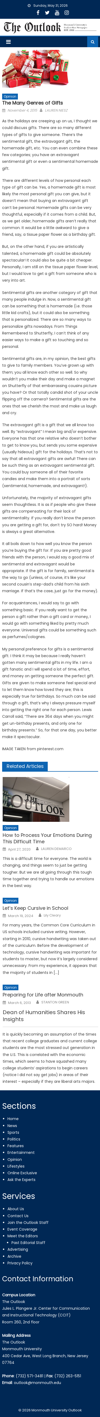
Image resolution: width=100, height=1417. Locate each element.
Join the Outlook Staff (28, 1222)
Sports (13, 1132)
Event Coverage (22, 1229)
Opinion (10, 96)
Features (15, 1146)
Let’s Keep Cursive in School (35, 908)
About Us (15, 1209)
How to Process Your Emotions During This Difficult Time (47, 838)
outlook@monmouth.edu (37, 1382)
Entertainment (21, 1152)
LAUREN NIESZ (56, 110)
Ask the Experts (21, 1179)
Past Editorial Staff (28, 1242)
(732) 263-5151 (67, 1376)
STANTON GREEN (55, 1002)
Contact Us (18, 1216)
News (12, 1125)
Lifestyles (16, 1166)
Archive (14, 1256)
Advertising (17, 1249)
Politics (13, 1139)
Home (13, 1118)
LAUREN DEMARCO (56, 848)
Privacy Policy (20, 1263)
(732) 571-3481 (29, 1376)
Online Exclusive (22, 1173)
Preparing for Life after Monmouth (43, 995)
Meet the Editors (22, 1236)
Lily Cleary (52, 915)
